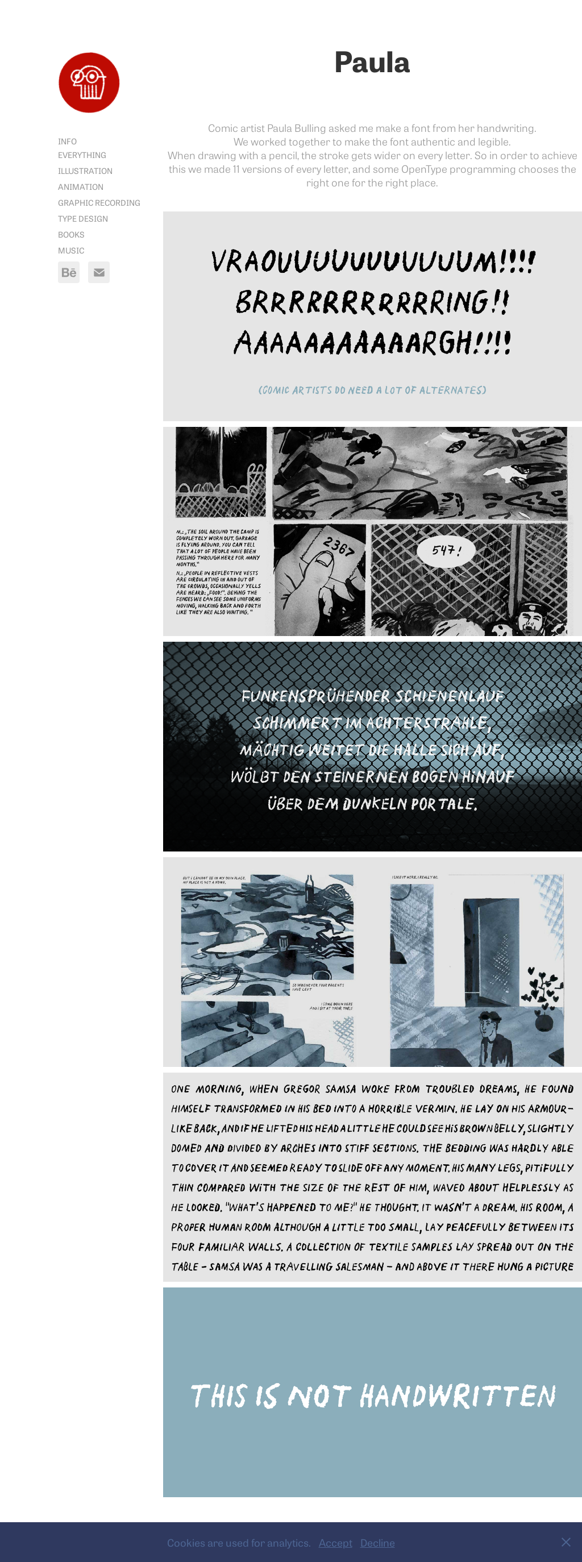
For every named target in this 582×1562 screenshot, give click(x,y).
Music (71, 249)
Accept (335, 1542)
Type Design (83, 218)
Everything (82, 154)
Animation (80, 186)
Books (71, 234)
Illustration (85, 170)
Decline (377, 1542)
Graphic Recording (99, 202)
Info (67, 140)
